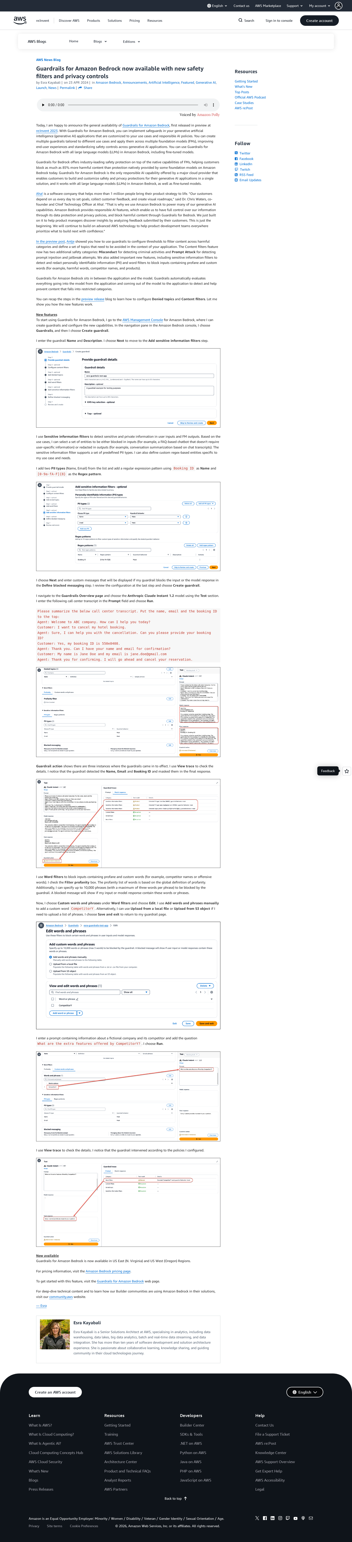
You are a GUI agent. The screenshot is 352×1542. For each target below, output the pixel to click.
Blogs (33, 1480)
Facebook (244, 159)
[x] (257, 1518)
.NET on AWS (191, 1443)
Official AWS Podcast (250, 97)
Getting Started (246, 81)
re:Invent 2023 (47, 131)
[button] (343, 5)
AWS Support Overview (275, 1461)
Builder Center (192, 1425)
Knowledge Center (270, 1452)
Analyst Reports (117, 1480)
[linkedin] (272, 1518)
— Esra (41, 1305)
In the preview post (50, 241)
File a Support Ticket (272, 1434)
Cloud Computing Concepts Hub (56, 1452)
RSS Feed (244, 175)
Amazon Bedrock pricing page (108, 1271)
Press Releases (41, 1489)
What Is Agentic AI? (45, 1443)
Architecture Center (120, 1461)
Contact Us (264, 1425)
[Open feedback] (346, 771)
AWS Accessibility (270, 1480)
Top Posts (242, 92)
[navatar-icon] (338, 6)
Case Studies (244, 103)
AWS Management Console (143, 320)
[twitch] (288, 1518)
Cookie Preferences (84, 1526)
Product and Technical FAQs (127, 1471)
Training (111, 1434)
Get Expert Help (268, 1471)
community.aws (61, 1297)
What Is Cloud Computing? (51, 1434)
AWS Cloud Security (45, 1461)
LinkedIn (243, 164)
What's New (243, 86)
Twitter (242, 153)
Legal (259, 1489)
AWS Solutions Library (123, 1452)
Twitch (242, 169)
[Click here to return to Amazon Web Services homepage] (20, 23)
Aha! (39, 193)
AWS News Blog (48, 60)
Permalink (67, 88)
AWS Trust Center (119, 1443)
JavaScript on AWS (195, 1480)
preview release (92, 299)
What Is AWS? (40, 1425)
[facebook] (265, 1518)
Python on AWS (193, 1452)
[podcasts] (303, 1518)
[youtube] (295, 1518)
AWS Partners (116, 1489)
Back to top (176, 1498)
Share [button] (85, 88)
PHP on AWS (190, 1471)
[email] (311, 1518)
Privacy (34, 1526)
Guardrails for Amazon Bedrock (146, 125)
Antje (70, 241)
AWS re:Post (244, 108)
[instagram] (280, 1518)
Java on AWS (190, 1461)
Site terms (54, 1526)
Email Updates (248, 180)
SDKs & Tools (191, 1434)
